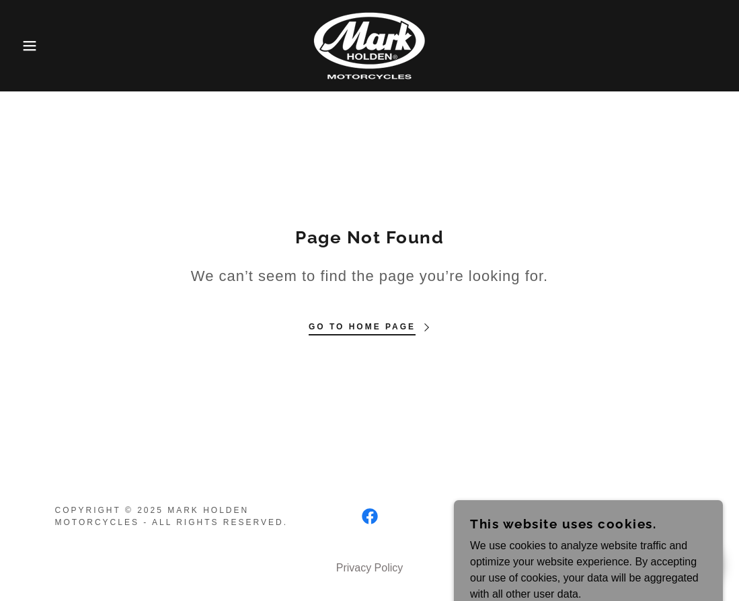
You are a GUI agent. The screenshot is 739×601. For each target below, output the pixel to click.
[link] (369, 44)
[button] (37, 45)
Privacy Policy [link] (369, 567)
